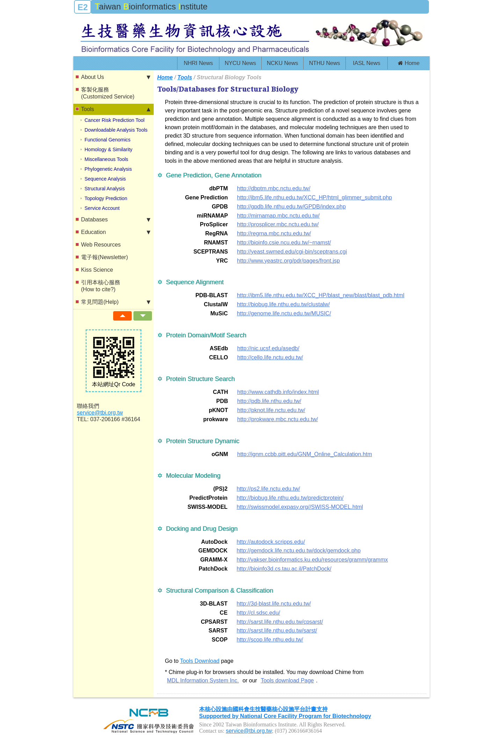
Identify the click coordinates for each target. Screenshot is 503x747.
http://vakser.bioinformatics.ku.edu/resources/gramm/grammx (312, 560)
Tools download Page (287, 680)
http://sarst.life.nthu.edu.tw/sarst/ (276, 631)
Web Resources (101, 245)
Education (115, 232)
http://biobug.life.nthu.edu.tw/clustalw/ (283, 304)
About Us (115, 77)
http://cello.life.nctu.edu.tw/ (270, 357)
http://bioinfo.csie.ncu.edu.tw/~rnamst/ (284, 243)
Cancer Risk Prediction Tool (115, 120)
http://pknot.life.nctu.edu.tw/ (271, 410)
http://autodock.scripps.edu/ (270, 542)
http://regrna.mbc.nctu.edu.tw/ (274, 233)
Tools (115, 109)
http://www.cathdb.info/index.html (278, 392)
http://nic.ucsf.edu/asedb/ (268, 348)
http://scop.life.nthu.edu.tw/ (269, 640)
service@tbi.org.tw (100, 413)
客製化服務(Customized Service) (107, 93)
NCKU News (282, 63)
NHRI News (198, 63)
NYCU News (240, 63)
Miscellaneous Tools (106, 159)
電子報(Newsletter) (104, 257)
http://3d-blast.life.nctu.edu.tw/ (273, 604)
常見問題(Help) (115, 302)
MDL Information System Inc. (203, 680)
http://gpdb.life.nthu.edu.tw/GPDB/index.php (291, 207)
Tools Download (199, 661)
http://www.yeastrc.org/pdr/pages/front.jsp (288, 261)
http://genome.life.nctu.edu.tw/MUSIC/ (284, 313)
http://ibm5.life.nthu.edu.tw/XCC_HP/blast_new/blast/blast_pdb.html (320, 295)
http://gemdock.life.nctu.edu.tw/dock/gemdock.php (298, 551)
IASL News (366, 63)
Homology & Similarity (108, 149)
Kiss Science (97, 270)
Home (409, 63)
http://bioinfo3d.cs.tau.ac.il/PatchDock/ (283, 569)
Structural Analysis (105, 188)
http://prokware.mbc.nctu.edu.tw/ (277, 419)
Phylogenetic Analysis (108, 169)
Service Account (102, 208)
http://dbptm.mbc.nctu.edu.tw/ (273, 188)
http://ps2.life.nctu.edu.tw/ (268, 489)
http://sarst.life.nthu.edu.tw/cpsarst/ (279, 622)
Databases (115, 219)
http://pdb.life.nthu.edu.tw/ (269, 401)
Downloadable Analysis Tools (116, 130)
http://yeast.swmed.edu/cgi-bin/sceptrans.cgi (292, 252)
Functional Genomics (108, 139)
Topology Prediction (106, 198)
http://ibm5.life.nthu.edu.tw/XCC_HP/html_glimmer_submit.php (314, 197)
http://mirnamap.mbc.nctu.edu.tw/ (278, 216)
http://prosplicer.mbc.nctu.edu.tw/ (278, 224)
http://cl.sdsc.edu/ (258, 613)
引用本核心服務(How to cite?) (100, 285)
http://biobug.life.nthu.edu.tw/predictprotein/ (289, 498)
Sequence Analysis (105, 179)
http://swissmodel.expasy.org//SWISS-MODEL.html (299, 507)
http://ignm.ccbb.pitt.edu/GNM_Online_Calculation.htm (304, 454)
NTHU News (324, 63)
